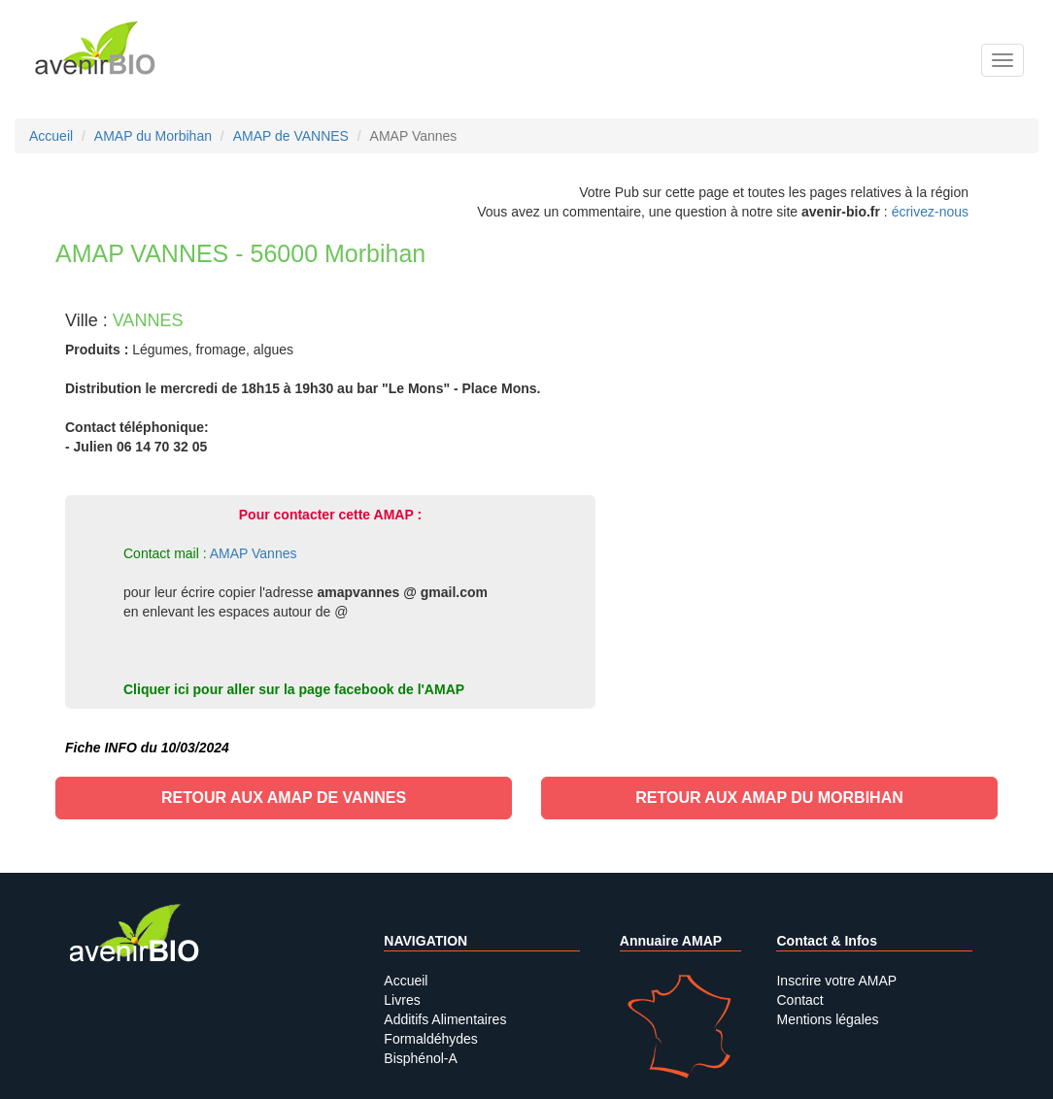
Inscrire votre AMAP (836, 980)
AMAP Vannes (253, 553)
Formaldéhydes (431, 1039)
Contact (799, 1000)
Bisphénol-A (421, 1058)
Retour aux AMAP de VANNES (283, 797)
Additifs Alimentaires (445, 1019)
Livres (402, 1000)
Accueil (405, 980)
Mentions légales (827, 1019)
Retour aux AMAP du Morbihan (769, 797)
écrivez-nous (930, 211)
